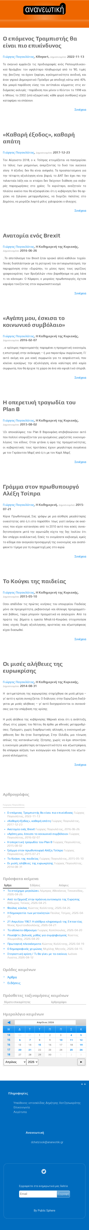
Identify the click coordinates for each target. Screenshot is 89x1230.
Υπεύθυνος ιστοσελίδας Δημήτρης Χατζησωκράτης (47, 1103)
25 (71, 1049)
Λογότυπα (20, 1112)
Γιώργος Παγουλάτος (18, 56)
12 (81, 1039)
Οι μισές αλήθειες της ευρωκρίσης (33, 667)
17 (8, 1049)
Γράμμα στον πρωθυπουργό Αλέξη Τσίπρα (40, 852)
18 (8, 1054)
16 (8, 1044)
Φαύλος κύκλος (38, 908)
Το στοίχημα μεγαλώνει (45, 892)
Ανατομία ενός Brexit (31, 235)
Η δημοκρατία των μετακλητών (45, 914)
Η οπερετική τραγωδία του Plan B (44, 843)
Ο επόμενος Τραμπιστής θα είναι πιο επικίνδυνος (40, 42)
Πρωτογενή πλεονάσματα (45, 944)
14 (8, 1035)
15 (8, 1039)
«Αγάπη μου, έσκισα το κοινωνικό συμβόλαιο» (34, 321)
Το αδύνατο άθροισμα (44, 930)
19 (81, 1044)
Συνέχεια (80, 109)
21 (29, 1049)
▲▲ (83, 1083)
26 (81, 1049)
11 (71, 1039)
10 (60, 1039)
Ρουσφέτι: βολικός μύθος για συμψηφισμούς (43, 936)
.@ (47, 1142)
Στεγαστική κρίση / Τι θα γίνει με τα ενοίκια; (42, 955)
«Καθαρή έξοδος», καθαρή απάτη (43, 822)
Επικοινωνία (22, 1107)
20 (19, 1049)
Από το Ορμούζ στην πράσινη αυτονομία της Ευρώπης (43, 901)
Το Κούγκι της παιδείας (34, 581)
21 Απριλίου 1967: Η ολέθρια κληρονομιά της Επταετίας (44, 923)
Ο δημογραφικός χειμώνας (44, 949)
